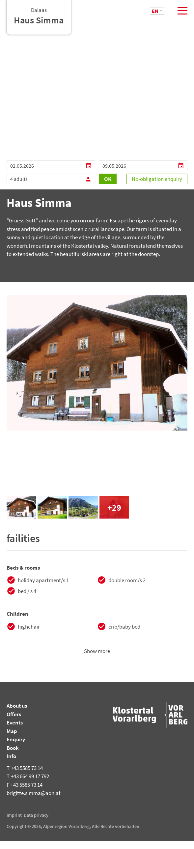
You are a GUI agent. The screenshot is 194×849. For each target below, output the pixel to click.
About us (17, 714)
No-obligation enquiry (157, 187)
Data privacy (36, 823)
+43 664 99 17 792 (28, 784)
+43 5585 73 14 (25, 776)
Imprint (14, 823)
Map (12, 739)
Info (11, 764)
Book (13, 756)
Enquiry (16, 747)
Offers (14, 722)
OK (107, 187)
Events (15, 730)
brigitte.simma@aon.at (34, 801)
